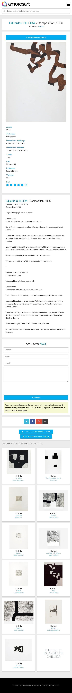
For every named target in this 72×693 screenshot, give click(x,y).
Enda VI (18, 590)
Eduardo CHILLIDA (22, 23)
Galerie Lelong (53, 518)
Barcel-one (53, 480)
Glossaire (52, 685)
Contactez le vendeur (36, 37)
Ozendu (18, 553)
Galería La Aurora (18, 480)
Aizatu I (53, 515)
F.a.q (58, 685)
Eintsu (53, 628)
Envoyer (36, 397)
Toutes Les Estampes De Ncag (36, 436)
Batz (53, 590)
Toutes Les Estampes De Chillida (36, 432)
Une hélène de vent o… (53, 553)
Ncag (41, 26)
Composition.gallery (53, 630)
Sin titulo (19, 515)
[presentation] (23, 389)
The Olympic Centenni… (53, 478)
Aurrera (18, 665)
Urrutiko (19, 478)
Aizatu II (18, 628)
